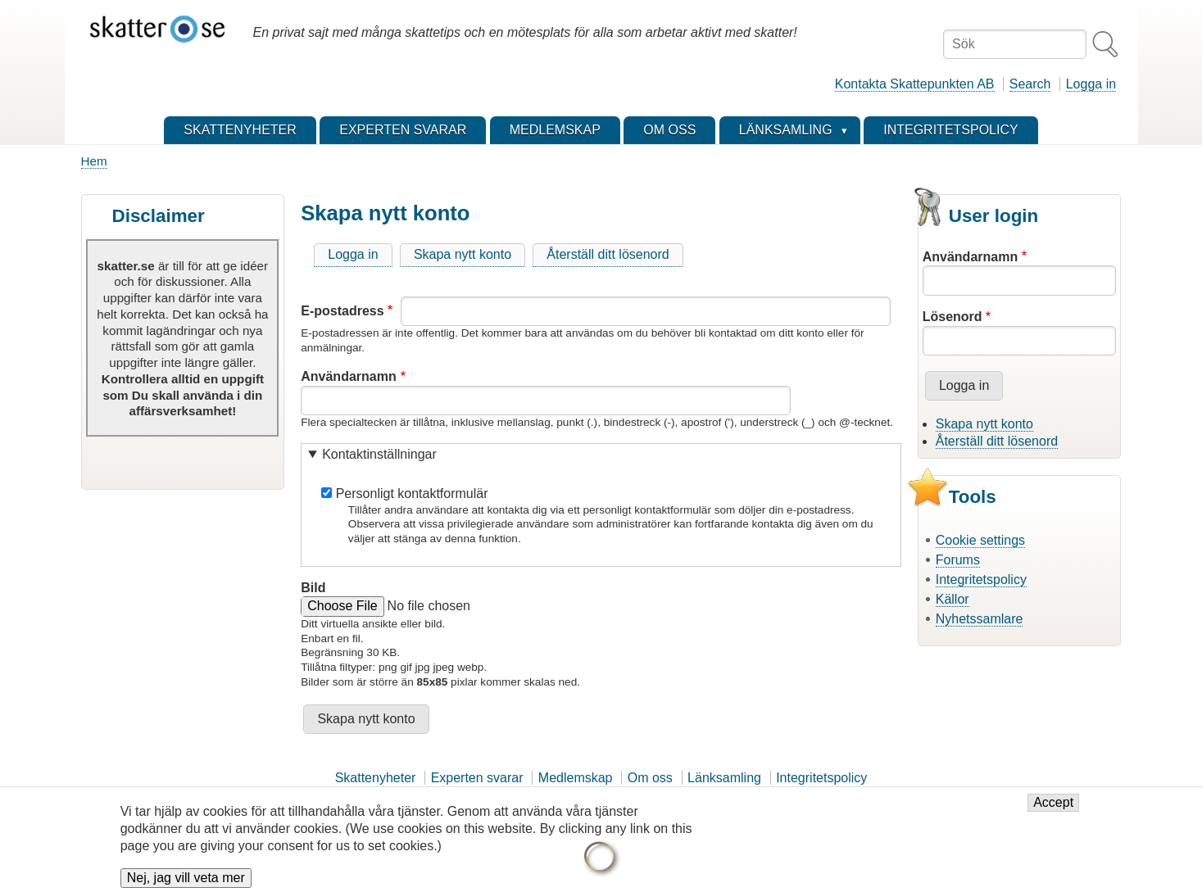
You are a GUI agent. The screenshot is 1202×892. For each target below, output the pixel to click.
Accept (1053, 811)
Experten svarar (477, 778)
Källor (952, 599)
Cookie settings (980, 540)
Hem (94, 161)
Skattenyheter (375, 778)
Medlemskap (575, 778)
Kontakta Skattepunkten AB (915, 84)
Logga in (1091, 84)
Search (1030, 84)
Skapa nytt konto (462, 254)
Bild (313, 588)
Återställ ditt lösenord (608, 254)
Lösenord (952, 317)
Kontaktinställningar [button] (379, 454)
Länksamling (724, 778)
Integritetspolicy (981, 579)
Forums (958, 560)
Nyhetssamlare (979, 619)
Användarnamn (348, 376)
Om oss (650, 778)
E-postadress (342, 311)
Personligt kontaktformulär (412, 493)
